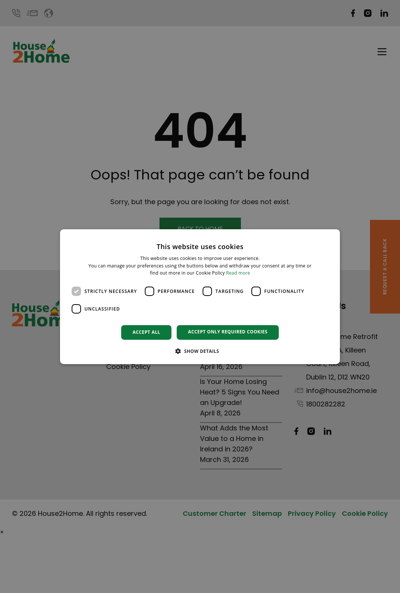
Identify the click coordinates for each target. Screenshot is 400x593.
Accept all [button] (146, 332)
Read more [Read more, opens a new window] (238, 273)
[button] (200, 351)
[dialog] (200, 296)
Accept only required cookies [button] (228, 332)
